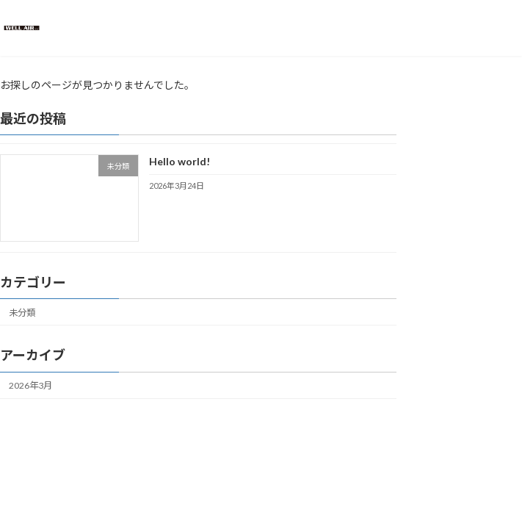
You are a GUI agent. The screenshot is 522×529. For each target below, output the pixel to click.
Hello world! (179, 161)
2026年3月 (30, 385)
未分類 (22, 312)
